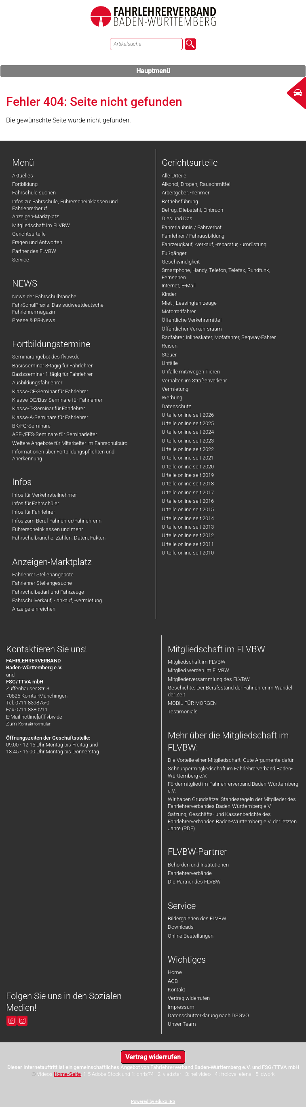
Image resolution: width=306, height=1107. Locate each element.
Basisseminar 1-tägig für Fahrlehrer (52, 374)
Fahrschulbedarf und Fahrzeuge (48, 592)
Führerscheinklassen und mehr (47, 529)
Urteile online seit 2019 (188, 475)
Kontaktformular (34, 724)
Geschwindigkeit (181, 262)
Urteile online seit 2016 (188, 501)
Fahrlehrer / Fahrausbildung (193, 236)
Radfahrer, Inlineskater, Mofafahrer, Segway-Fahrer (219, 337)
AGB (173, 981)
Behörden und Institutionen (198, 865)
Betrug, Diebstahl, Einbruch (192, 210)
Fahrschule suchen (34, 193)
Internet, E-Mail (179, 286)
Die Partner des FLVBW (194, 882)
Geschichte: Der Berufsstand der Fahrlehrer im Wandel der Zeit (230, 691)
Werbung (172, 397)
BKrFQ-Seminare (31, 426)
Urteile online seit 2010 (188, 553)
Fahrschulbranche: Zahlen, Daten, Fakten (59, 538)
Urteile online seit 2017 (188, 492)
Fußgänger (174, 253)
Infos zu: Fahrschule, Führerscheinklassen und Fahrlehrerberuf (65, 204)
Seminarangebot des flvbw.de (46, 357)
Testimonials (183, 711)
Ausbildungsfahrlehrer (37, 383)
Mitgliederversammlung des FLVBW (209, 679)
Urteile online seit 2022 (188, 449)
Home (175, 972)
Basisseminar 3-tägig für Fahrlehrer (52, 366)
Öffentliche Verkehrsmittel (192, 320)
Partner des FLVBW (34, 251)
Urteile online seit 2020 (188, 467)
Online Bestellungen (190, 936)
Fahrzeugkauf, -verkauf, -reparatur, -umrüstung (214, 244)
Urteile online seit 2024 (188, 432)
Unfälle (170, 363)
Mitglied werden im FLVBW (198, 670)
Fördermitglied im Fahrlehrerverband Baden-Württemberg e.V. (233, 787)
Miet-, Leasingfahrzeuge (189, 303)
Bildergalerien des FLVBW (197, 918)
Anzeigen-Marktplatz (35, 216)
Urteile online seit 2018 (188, 484)
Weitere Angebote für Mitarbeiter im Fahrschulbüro (69, 443)
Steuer (169, 355)
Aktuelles (22, 176)
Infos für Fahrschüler (35, 503)
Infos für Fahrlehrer (33, 512)
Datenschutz (176, 406)
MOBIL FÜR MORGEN (192, 703)
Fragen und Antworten (37, 242)
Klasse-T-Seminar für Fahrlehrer (48, 408)
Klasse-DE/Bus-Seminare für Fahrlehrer (57, 400)
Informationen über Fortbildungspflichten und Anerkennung (63, 455)
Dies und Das (177, 218)
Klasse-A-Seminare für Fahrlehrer (50, 417)
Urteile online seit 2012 (188, 535)
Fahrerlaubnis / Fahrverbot (192, 227)
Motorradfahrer (179, 311)
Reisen (169, 346)
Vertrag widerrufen (189, 998)
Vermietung (175, 389)
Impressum (181, 1007)
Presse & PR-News (33, 320)
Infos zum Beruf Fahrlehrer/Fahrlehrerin (56, 521)
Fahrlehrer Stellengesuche (42, 583)
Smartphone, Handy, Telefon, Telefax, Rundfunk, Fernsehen (216, 273)
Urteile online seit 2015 (188, 509)
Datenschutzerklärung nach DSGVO (208, 1015)
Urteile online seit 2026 (188, 415)
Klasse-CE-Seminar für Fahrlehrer (50, 391)
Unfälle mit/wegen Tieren (191, 372)
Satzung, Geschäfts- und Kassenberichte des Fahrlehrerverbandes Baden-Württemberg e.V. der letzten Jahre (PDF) (232, 821)
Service (20, 260)
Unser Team (182, 1024)
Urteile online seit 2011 (188, 544)
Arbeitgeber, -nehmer (185, 193)
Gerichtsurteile (29, 234)
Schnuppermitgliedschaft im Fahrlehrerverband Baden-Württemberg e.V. (230, 771)
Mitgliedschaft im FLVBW (41, 225)
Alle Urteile (174, 176)
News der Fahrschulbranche (44, 296)
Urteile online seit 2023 (188, 441)
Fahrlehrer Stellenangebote (43, 574)
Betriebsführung (180, 201)
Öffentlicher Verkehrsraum (192, 329)
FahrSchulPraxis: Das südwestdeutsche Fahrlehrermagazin (57, 308)
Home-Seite (67, 1074)
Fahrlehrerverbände (190, 873)
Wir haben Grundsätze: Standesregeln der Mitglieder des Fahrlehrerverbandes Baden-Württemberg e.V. (232, 802)
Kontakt (176, 990)
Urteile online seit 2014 (188, 518)
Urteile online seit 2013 (188, 527)
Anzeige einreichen (33, 609)
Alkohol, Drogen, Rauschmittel (196, 184)
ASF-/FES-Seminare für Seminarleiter (54, 434)
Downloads (181, 927)
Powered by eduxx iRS (153, 1101)
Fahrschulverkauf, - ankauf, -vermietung (57, 600)
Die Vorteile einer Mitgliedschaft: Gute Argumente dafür (230, 760)
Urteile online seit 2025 (188, 423)
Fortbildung (25, 184)
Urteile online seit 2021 (188, 458)
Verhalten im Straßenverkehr (194, 380)
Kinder (169, 294)
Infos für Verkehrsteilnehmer (44, 495)
